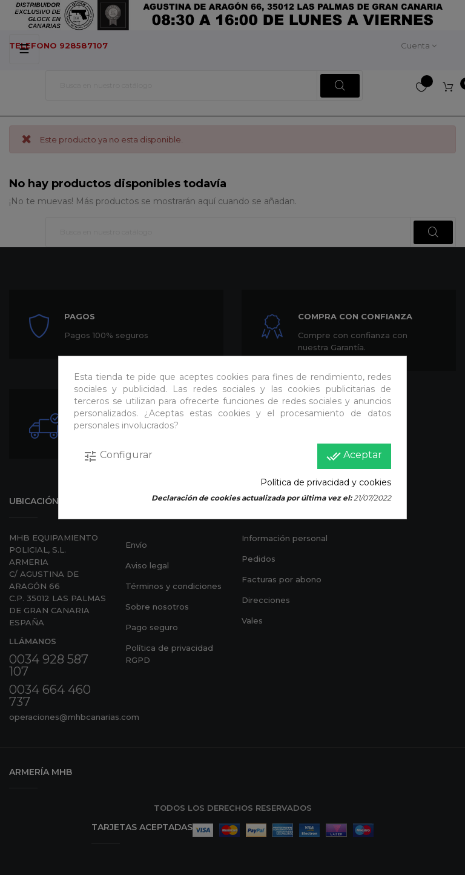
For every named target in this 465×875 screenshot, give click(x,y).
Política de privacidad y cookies (325, 482)
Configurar (118, 456)
